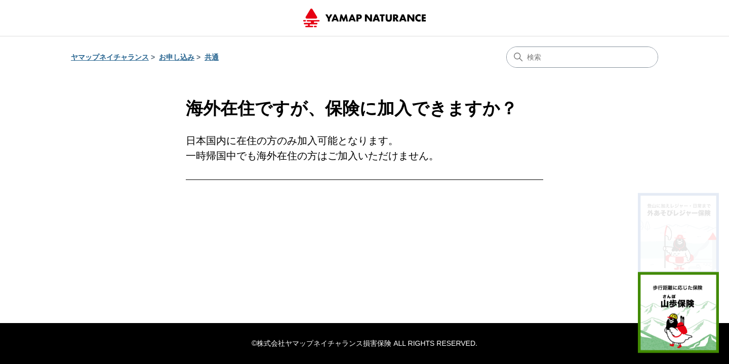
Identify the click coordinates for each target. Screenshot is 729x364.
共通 (212, 57)
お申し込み (176, 57)
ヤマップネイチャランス (110, 57)
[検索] (582, 57)
